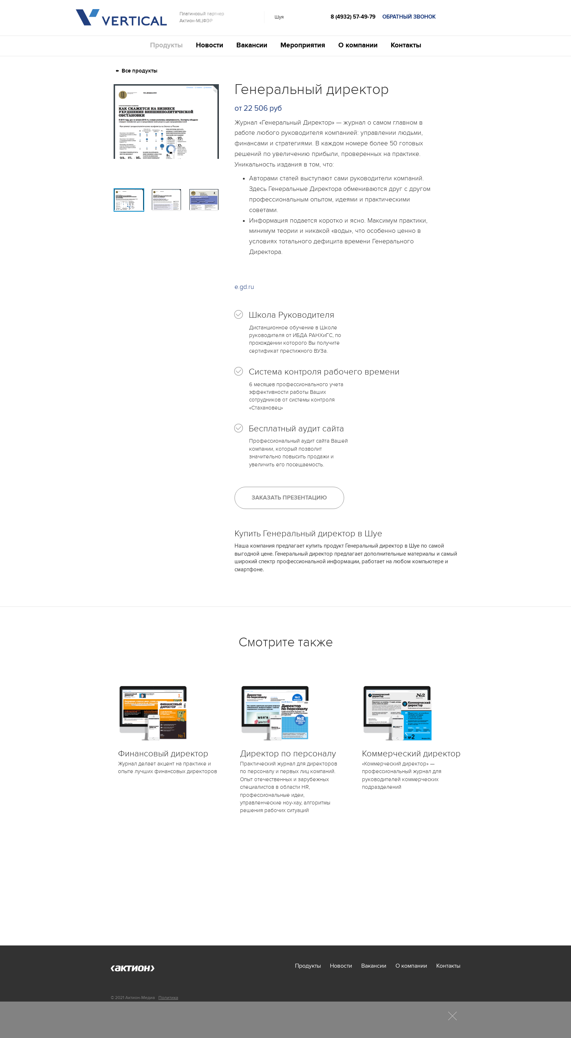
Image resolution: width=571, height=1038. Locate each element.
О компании (358, 45)
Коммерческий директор (411, 753)
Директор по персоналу (288, 753)
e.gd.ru (244, 287)
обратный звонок (409, 16)
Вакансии (251, 45)
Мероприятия (302, 45)
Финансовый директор (163, 753)
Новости (209, 45)
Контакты (406, 45)
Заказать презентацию (289, 497)
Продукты (166, 45)
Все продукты (139, 70)
